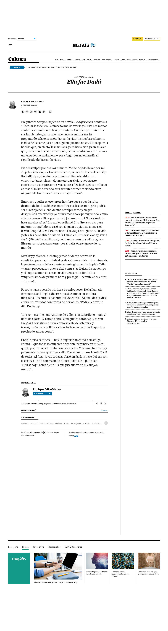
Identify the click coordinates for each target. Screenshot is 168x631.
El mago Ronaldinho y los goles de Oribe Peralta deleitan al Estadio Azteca (142, 243)
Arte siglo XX (76, 423)
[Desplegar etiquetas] (106, 423)
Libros (77, 60)
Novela (66, 423)
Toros (135, 60)
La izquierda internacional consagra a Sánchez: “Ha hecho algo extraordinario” (142, 321)
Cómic (116, 60)
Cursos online (38, 547)
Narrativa (86, 423)
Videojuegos (125, 60)
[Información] (92, 77)
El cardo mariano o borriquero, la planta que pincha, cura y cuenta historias (143, 313)
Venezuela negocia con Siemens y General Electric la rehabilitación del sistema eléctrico (142, 233)
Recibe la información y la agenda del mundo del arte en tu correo (50, 404)
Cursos (25, 547)
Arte (83, 60)
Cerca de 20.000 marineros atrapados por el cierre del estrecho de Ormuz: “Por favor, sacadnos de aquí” (142, 281)
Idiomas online (54, 547)
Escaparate (13, 547)
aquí (76, 435)
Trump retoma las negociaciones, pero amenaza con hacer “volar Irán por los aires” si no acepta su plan (142, 305)
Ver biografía (42, 394)
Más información (28, 435)
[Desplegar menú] (10, 45)
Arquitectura (107, 60)
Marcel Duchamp (37, 423)
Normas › (104, 410)
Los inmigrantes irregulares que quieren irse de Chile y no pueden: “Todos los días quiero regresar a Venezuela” (142, 221)
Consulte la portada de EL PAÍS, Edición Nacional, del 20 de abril (51, 67)
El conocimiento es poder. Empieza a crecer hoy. (55, 582)
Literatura (96, 423)
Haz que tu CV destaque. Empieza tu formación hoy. (148, 573)
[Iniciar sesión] (152, 39)
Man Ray (50, 423)
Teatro (70, 60)
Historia (97, 60)
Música (62, 60)
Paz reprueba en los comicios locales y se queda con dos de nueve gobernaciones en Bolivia (141, 253)
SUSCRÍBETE (137, 39)
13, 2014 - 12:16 (29, 105)
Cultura (17, 59)
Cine (56, 60)
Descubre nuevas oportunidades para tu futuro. (120, 574)
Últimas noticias (153, 60)
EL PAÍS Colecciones (73, 547)
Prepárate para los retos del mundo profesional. (96, 573)
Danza (89, 60)
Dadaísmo (25, 423)
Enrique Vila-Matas (32, 102)
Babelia (142, 60)
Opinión (58, 423)
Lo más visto (131, 274)
